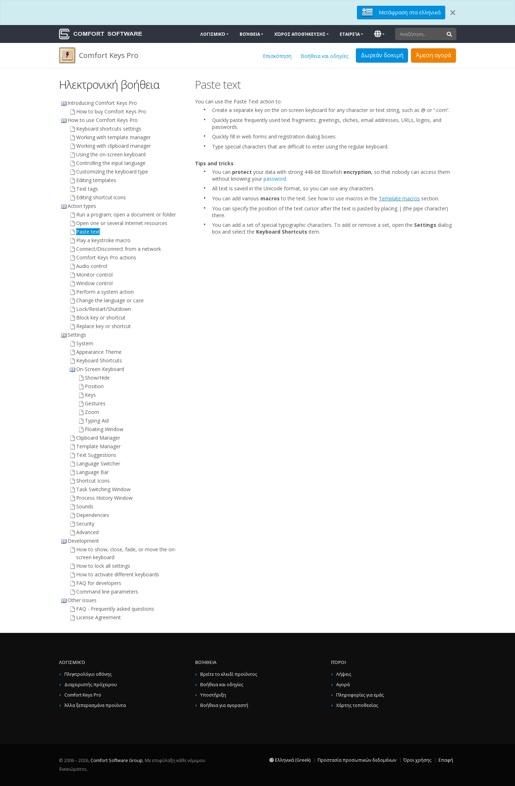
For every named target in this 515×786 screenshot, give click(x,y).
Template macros (399, 198)
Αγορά (343, 685)
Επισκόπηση (277, 56)
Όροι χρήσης (417, 760)
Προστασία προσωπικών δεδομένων (357, 760)
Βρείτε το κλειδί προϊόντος (228, 674)
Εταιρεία (350, 34)
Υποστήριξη (213, 695)
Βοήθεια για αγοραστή (224, 705)
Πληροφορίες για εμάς (360, 695)
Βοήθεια (250, 34)
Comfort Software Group (116, 760)
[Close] (453, 12)
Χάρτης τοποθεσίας (357, 705)
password (275, 178)
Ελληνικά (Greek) (289, 760)
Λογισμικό (212, 34)
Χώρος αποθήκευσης (299, 34)
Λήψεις (343, 674)
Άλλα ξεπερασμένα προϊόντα (95, 705)
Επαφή (445, 760)
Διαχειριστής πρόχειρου (90, 685)
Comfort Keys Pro (82, 695)
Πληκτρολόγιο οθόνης (88, 674)
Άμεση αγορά (433, 55)
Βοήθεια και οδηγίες (324, 56)
